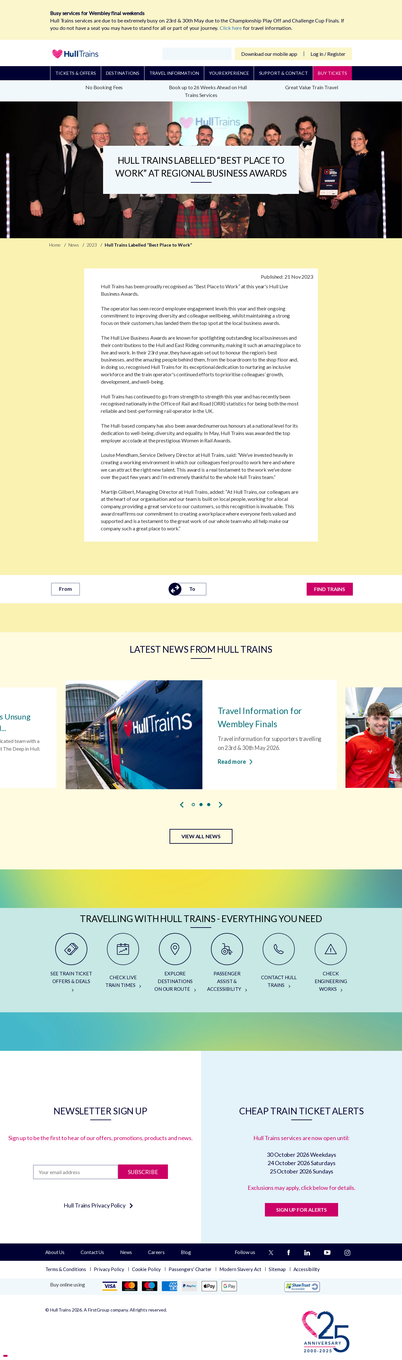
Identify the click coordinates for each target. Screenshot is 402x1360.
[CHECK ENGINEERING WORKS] (331, 965)
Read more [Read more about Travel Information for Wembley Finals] (235, 760)
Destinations (122, 73)
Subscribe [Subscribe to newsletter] (143, 1171)
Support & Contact (283, 73)
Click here (231, 28)
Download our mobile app (269, 54)
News (126, 1252)
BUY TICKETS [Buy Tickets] (332, 73)
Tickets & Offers (75, 73)
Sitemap (277, 1269)
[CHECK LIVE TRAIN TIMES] (123, 965)
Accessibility (306, 1269)
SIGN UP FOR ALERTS (301, 1210)
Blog (186, 1252)
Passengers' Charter (190, 1269)
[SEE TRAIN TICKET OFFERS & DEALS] (71, 965)
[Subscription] (75, 1172)
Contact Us (92, 1252)
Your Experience (229, 73)
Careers (156, 1252)
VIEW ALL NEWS (201, 836)
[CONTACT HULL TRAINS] (279, 965)
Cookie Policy (146, 1269)
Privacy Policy (109, 1269)
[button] (193, 804)
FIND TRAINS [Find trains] (329, 589)
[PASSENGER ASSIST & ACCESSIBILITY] (227, 965)
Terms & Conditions (65, 1269)
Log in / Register (327, 54)
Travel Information (174, 73)
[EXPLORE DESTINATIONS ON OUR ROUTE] (175, 965)
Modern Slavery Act (240, 1269)
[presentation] (182, 805)
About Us (55, 1252)
